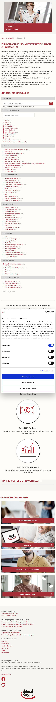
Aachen (8, 120)
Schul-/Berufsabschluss (12, 167)
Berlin (7, 138)
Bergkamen (9, 136)
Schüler (8, 225)
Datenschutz (5, 643)
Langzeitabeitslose (11, 221)
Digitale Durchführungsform (14, 264)
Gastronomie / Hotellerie (13, 182)
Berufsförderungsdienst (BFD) (15, 245)
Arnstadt (8, 124)
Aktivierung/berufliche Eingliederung (17, 149)
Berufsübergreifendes (12, 178)
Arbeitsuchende (11, 208)
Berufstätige (9, 215)
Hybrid (7, 266)
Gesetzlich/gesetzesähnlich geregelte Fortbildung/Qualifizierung (25, 163)
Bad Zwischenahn (11, 132)
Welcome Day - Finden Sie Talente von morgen (17, 635)
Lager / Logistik (10, 192)
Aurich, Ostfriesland (11, 128)
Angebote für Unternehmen (10, 633)
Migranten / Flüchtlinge (13, 223)
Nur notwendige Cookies (28, 388)
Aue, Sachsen (9, 126)
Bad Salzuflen (9, 130)
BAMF (7, 243)
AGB (3, 650)
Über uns (27, 545)
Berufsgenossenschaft (13, 247)
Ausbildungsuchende (12, 210)
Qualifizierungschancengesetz (15, 254)
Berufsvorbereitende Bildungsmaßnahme (15, 622)
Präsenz (8, 272)
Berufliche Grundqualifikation (14, 153)
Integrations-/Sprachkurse (13, 165)
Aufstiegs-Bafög (10, 241)
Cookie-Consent (6, 646)
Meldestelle (5, 652)
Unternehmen (10, 229)
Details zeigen (45, 371)
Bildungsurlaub (10, 251)
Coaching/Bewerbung (12, 155)
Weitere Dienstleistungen (13, 198)
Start (2, 38)
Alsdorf (7, 122)
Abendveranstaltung (12, 281)
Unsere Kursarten (27, 594)
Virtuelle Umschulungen (9, 613)
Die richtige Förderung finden (27, 569)
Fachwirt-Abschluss (11, 159)
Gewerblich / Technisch (13, 186)
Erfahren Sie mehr (6, 674)
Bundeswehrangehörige (13, 217)
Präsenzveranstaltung (12, 274)
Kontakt (4, 641)
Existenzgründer (11, 219)
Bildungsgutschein (12, 248)
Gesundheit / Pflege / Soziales (15, 184)
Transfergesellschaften (12, 227)
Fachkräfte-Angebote (8, 615)
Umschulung (10, 169)
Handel (8, 188)
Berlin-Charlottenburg (12, 140)
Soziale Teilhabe (10, 256)
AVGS (8, 237)
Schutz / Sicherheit (11, 196)
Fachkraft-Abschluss (12, 157)
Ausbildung (9, 151)
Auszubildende (10, 211)
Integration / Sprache (12, 190)
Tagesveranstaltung (12, 283)
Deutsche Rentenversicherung (15, 252)
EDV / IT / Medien (11, 180)
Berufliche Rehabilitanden (14, 213)
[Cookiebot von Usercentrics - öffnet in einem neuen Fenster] (45, 312)
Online (8, 270)
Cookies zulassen (28, 377)
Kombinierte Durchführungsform (15, 268)
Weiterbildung (10, 171)
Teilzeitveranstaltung (12, 285)
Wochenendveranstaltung (13, 287)
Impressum (5, 648)
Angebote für (10, 38)
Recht (7, 194)
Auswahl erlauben (28, 382)
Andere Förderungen (12, 239)
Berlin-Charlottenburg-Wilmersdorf (16, 142)
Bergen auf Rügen (11, 134)
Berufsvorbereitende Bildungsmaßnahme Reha (17, 624)
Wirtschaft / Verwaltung (13, 200)
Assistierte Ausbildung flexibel (11, 626)
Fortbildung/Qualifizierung (14, 161)
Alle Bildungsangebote (27, 520)
